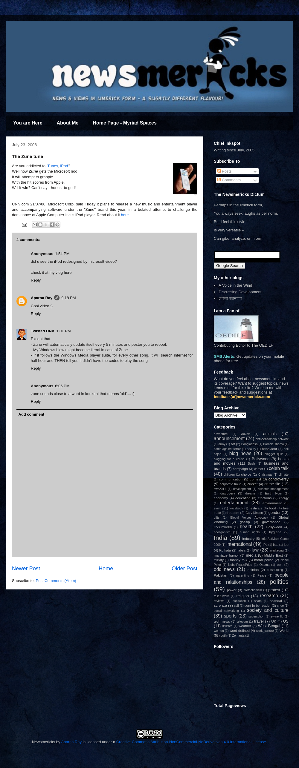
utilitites (227, 626)
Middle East (273, 555)
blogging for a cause (229, 459)
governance (271, 522)
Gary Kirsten (254, 512)
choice (246, 474)
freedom (232, 512)
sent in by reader (258, 605)
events (218, 508)
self (236, 605)
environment (272, 503)
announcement (229, 438)
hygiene (275, 532)
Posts (224, 171)
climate (284, 474)
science (220, 605)
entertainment (234, 502)
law (255, 549)
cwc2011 (220, 489)
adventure (221, 434)
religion (242, 596)
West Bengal (269, 625)
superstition (256, 616)
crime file (272, 484)
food (272, 508)
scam (258, 601)
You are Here (27, 122)
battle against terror (227, 449)
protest (274, 590)
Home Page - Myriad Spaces (124, 122)
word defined (240, 630)
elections (264, 498)
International (239, 544)
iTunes (52, 166)
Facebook (236, 508)
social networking (226, 610)
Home (106, 569)
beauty (251, 449)
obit (280, 564)
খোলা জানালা (230, 298)
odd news (224, 569)
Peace (261, 575)
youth (223, 635)
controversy (279, 479)
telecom (242, 621)
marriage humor (226, 555)
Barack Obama (273, 444)
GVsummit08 (223, 527)
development (242, 489)
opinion (253, 570)
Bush (251, 463)
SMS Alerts (224, 356)
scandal (276, 601)
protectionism (252, 590)
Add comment (32, 414)
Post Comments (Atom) (56, 580)
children (229, 474)
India (220, 537)
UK (273, 621)
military (219, 560)
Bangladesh (249, 444)
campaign (240, 469)
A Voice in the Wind (235, 285)
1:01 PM (63, 331)
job (286, 544)
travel (259, 621)
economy (221, 498)
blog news (240, 453)
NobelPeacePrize (240, 564)
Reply (36, 280)
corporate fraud (231, 484)
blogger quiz (274, 454)
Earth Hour (273, 493)
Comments (229, 180)
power (232, 590)
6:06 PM (62, 386)
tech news (222, 621)
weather (245, 626)
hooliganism (222, 532)
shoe (280, 605)
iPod (64, 166)
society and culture (268, 610)
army (222, 444)
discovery (227, 493)
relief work (221, 596)
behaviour (269, 449)
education (243, 498)
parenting (242, 575)
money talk (238, 560)
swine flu (277, 616)
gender (274, 512)
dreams (250, 493)
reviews (219, 601)
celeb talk (279, 468)
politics (279, 581)
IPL (265, 544)
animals (270, 433)
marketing (277, 550)
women (219, 630)
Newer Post (26, 569)
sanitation (239, 601)
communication (230, 479)
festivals (255, 508)
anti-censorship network (272, 439)
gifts (216, 517)
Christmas (265, 474)
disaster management (273, 489)
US (286, 621)
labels (242, 550)
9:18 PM (68, 298)
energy (284, 498)
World (284, 630)
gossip (245, 522)
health (246, 526)
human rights (250, 532)
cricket (253, 484)
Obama (264, 564)
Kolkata (225, 550)
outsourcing (275, 570)
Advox (245, 434)
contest (255, 479)
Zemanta (238, 635)
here (125, 215)
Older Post (184, 569)
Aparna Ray (41, 298)
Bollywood (260, 459)
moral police (263, 560)
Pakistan (220, 575)
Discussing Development (240, 292)
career (258, 469)
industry (248, 538)
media (251, 555)
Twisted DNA (42, 331)
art (233, 444)
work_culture (265, 630)
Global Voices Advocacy (249, 517)
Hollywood (274, 527)
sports (230, 615)
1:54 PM (62, 253)
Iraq (275, 544)
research (269, 595)
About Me (68, 122)
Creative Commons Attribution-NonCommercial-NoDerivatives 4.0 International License (191, 742)
